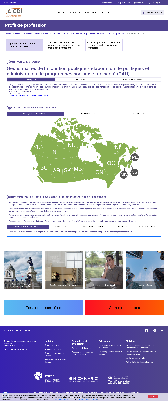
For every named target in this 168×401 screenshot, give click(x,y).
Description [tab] (31, 79)
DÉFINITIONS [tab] (139, 114)
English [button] (157, 3)
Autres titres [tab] (79, 79)
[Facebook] (147, 330)
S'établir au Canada (32, 33)
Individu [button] (61, 12)
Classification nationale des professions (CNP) (28, 96)
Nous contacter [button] (10, 3)
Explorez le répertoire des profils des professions (105, 33)
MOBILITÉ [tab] (122, 227)
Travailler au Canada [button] (53, 349)
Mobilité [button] (103, 12)
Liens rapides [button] (106, 3)
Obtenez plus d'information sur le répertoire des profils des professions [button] (103, 45)
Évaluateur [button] (75, 12)
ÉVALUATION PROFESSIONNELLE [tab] (28, 227)
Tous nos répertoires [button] (43, 308)
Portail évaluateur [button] (154, 12)
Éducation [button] (89, 12)
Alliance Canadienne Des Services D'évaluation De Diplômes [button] (140, 346)
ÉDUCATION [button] (104, 341)
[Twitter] (154, 330)
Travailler (47, 33)
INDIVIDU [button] (49, 341)
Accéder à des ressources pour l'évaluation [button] (83, 353)
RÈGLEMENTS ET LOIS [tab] (90, 114)
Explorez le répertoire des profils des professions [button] (21, 45)
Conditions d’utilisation (62, 399)
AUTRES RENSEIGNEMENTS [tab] (93, 227)
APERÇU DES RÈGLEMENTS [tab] (35, 114)
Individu (18, 33)
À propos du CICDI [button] (123, 3)
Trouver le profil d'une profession (67, 33)
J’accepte (153, 396)
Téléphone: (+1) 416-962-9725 (17, 349)
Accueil (9, 33)
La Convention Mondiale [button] (136, 358)
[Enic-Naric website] (83, 379)
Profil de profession (137, 33)
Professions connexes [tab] (132, 79)
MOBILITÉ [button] (130, 341)
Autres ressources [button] (124, 308)
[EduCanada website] (119, 379)
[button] (14, 12)
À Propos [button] (8, 330)
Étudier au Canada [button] (52, 345)
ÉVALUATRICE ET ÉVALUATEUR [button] (79, 342)
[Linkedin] (162, 330)
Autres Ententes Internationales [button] (139, 362)
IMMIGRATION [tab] (61, 227)
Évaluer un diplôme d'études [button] (84, 348)
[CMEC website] (50, 379)
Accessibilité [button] (141, 3)
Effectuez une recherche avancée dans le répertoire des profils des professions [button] (64, 45)
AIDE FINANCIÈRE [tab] (147, 227)
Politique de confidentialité (87, 399)
